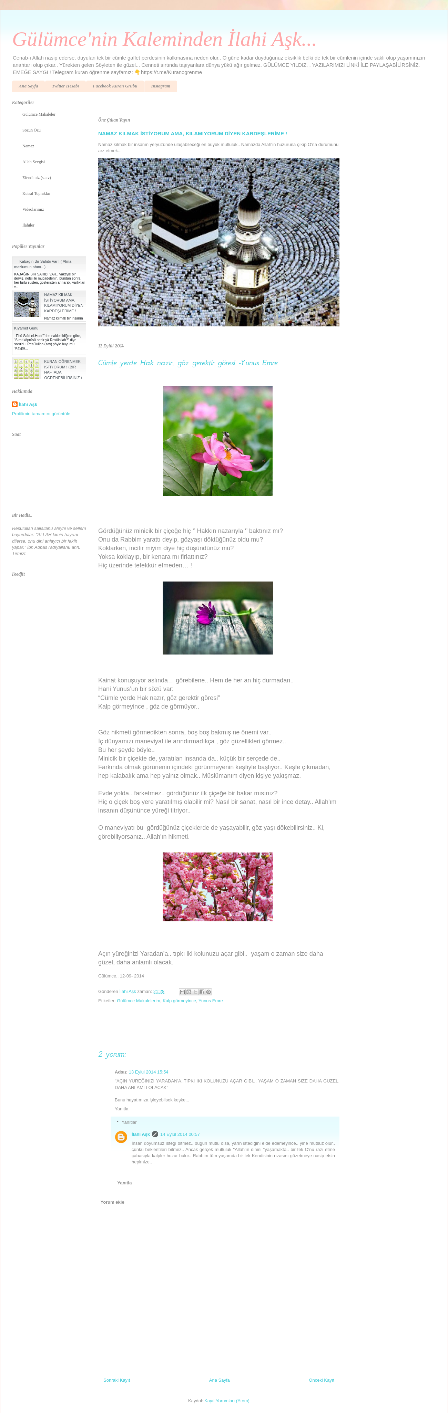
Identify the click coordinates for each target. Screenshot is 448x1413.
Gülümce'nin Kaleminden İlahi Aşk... (164, 39)
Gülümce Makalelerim (138, 1000)
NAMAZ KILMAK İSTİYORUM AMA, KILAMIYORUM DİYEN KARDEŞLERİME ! (192, 133)
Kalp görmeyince (179, 1000)
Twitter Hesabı (65, 85)
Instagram (160, 85)
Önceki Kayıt (321, 1380)
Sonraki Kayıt (116, 1380)
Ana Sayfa (28, 85)
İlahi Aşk (141, 1134)
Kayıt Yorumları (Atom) (227, 1400)
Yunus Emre (210, 1000)
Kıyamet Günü (26, 328)
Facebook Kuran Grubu (115, 85)
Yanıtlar (129, 1122)
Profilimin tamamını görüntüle (41, 413)
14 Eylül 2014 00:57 (180, 1134)
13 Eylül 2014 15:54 (149, 1072)
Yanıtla (122, 1108)
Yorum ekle (112, 1202)
